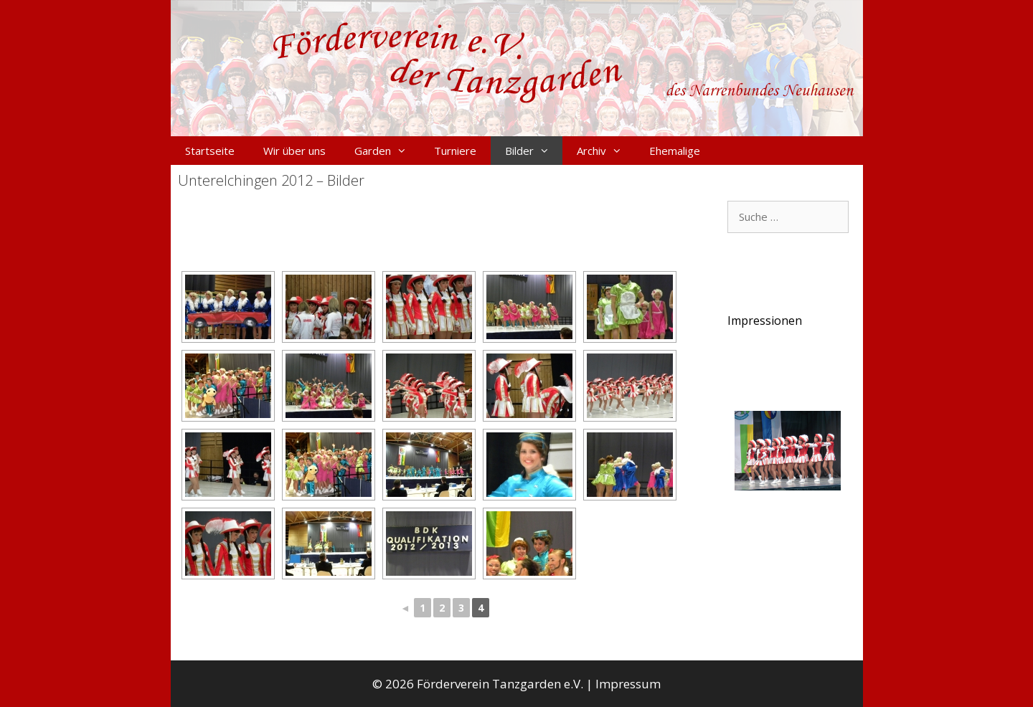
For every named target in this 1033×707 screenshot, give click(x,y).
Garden (387, 150)
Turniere (455, 150)
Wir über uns (294, 150)
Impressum (628, 683)
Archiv (606, 150)
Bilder (533, 150)
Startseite (210, 150)
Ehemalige (674, 150)
